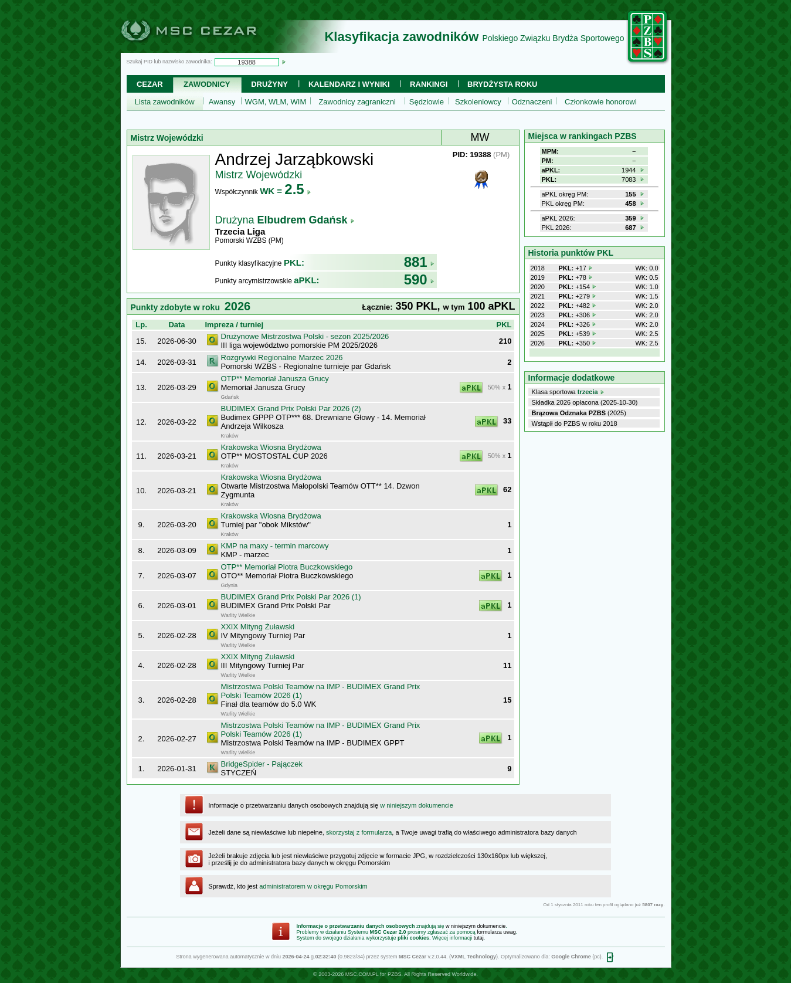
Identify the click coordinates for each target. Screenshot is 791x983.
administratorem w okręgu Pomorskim (313, 886)
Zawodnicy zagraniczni (357, 101)
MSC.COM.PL (362, 974)
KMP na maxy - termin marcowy (275, 545)
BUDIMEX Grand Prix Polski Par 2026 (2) (291, 408)
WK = (285, 191)
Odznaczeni (532, 101)
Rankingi (428, 84)
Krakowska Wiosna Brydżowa (271, 447)
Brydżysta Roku (502, 84)
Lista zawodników (165, 101)
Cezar (150, 84)
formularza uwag (496, 932)
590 (419, 279)
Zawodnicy (207, 84)
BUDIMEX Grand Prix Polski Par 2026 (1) (291, 596)
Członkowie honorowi (601, 101)
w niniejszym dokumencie (416, 805)
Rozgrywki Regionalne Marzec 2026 (282, 357)
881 (419, 262)
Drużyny (269, 84)
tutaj (479, 938)
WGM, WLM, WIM (276, 101)
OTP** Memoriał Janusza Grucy (275, 378)
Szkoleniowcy (478, 101)
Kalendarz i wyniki (349, 84)
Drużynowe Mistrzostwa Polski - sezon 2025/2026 (305, 336)
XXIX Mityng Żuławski (258, 626)
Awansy (222, 101)
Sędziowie (426, 101)
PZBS (395, 974)
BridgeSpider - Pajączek (262, 764)
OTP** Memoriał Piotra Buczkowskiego (287, 566)
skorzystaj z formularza (359, 832)
